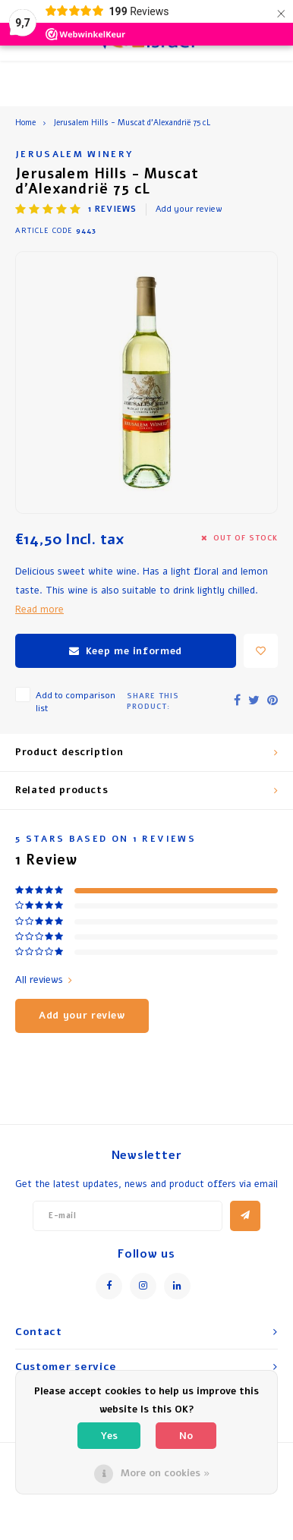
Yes (109, 1436)
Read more (39, 609)
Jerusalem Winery (74, 154)
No (186, 1436)
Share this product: (153, 701)
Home (25, 123)
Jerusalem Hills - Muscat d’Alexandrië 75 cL (131, 123)
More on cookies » (165, 1473)
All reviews (43, 980)
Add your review (189, 209)
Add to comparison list (75, 701)
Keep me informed (125, 651)
